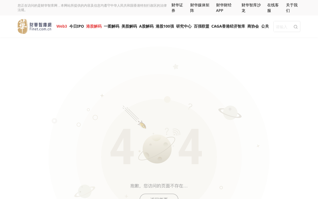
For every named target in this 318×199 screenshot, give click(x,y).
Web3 (61, 26)
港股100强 (165, 26)
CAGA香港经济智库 (228, 26)
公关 (265, 26)
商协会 (253, 26)
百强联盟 (201, 26)
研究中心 (184, 26)
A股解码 (146, 26)
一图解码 (111, 26)
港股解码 (94, 26)
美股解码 (129, 26)
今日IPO (76, 26)
